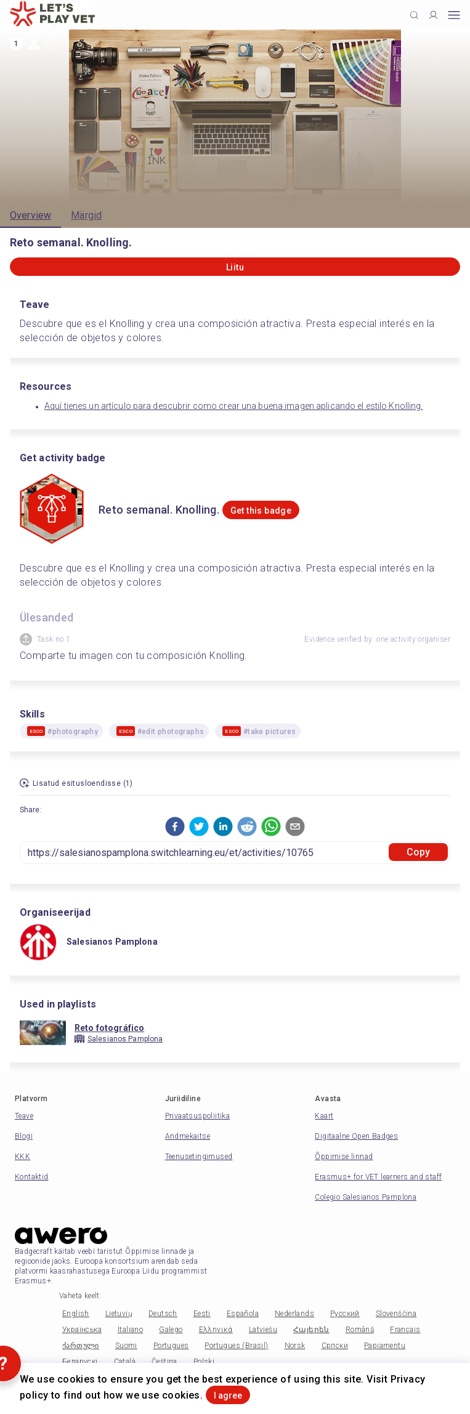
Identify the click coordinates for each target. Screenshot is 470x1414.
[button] (175, 826)
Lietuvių (118, 1313)
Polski (203, 1361)
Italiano (130, 1329)
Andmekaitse (187, 1136)
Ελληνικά (216, 1329)
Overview (30, 215)
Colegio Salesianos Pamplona (365, 1197)
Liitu (235, 267)
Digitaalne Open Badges (356, 1136)
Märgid (86, 215)
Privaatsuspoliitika (197, 1116)
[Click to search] (414, 15)
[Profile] (433, 15)
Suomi (126, 1345)
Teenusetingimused (199, 1156)
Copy (419, 852)
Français (405, 1329)
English (75, 1313)
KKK (22, 1156)
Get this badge (261, 510)
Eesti (202, 1313)
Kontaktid (32, 1177)
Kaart (324, 1116)
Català (125, 1361)
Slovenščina (396, 1313)
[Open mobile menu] (454, 15)
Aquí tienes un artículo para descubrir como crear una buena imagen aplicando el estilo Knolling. (233, 406)
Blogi (24, 1136)
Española (243, 1313)
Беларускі (80, 1361)
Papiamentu (384, 1345)
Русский (345, 1313)
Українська (82, 1329)
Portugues (171, 1345)
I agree (228, 1395)
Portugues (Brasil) (236, 1345)
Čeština (164, 1361)
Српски (335, 1345)
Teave (24, 1116)
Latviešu (263, 1329)
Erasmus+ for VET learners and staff (378, 1177)
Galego (170, 1329)
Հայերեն (311, 1329)
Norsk (295, 1345)
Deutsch (162, 1313)
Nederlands (294, 1313)
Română (360, 1329)
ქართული (80, 1345)
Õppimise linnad (344, 1156)
